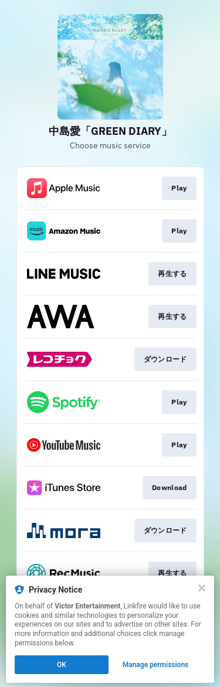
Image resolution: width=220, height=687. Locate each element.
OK (61, 665)
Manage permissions (156, 665)
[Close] (201, 588)
